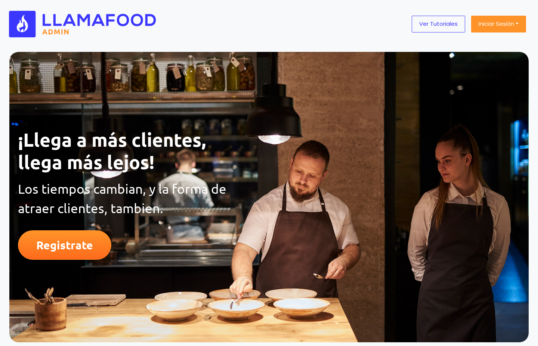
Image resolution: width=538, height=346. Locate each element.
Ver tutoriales (438, 24)
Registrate (64, 245)
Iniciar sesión (496, 24)
